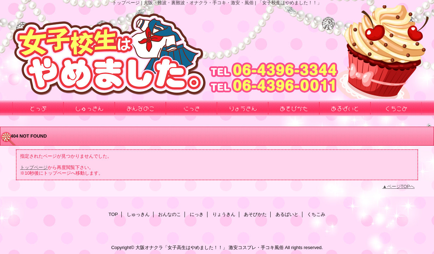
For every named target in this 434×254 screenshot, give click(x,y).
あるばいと (287, 214)
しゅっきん (138, 214)
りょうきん (223, 214)
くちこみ (316, 214)
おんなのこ (169, 214)
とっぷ (38, 108)
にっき (197, 214)
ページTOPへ (401, 186)
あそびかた (255, 214)
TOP (113, 214)
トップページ (34, 167)
